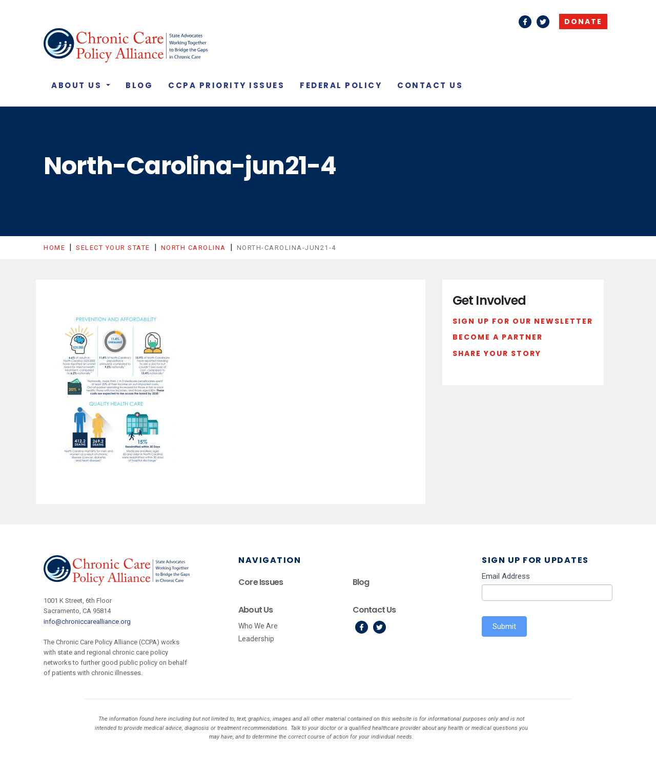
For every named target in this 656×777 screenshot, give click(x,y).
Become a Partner (498, 337)
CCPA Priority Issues (226, 85)
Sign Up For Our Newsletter (523, 321)
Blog (139, 85)
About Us (78, 85)
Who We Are (258, 626)
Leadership (256, 639)
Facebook (525, 21)
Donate (583, 21)
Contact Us (430, 85)
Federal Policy (341, 85)
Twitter (543, 21)
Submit (504, 626)
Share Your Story (497, 353)
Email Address (506, 576)
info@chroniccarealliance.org (87, 621)
